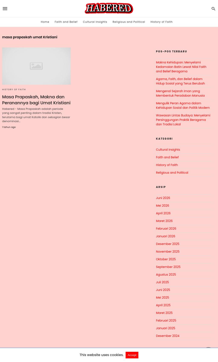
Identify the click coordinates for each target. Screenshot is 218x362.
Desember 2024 (167, 336)
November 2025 (168, 251)
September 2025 (168, 267)
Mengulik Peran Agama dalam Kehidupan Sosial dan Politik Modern (183, 105)
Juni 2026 (163, 198)
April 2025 (163, 305)
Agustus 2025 (166, 274)
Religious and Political (129, 22)
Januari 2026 (165, 236)
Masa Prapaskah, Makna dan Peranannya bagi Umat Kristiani (36, 100)
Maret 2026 (164, 221)
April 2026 (163, 213)
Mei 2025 (162, 297)
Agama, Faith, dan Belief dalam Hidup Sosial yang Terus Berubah (180, 81)
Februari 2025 (166, 320)
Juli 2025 (162, 282)
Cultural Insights (95, 22)
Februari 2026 (166, 228)
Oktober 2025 (166, 259)
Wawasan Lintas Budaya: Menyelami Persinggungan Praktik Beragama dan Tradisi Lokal (183, 119)
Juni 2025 (163, 290)
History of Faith (162, 22)
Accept (132, 355)
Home (45, 22)
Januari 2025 (165, 328)
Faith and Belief (66, 22)
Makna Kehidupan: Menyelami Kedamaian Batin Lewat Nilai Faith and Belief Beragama (181, 66)
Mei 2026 (162, 205)
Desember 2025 (167, 244)
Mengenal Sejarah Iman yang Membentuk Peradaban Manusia (180, 93)
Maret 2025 (164, 313)
